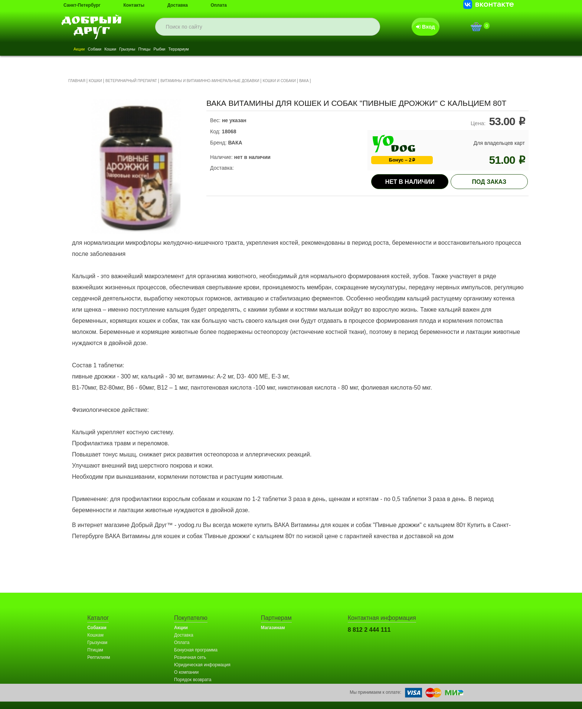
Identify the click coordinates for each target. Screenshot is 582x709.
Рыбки (212, 50)
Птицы (188, 50)
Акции (83, 50)
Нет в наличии (410, 182)
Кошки (133, 50)
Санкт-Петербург (82, 5)
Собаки (108, 50)
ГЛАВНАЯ (76, 81)
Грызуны (161, 50)
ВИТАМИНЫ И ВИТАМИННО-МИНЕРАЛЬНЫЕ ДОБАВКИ (209, 81)
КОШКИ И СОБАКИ (279, 81)
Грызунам (97, 642)
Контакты (133, 5)
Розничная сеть (190, 657)
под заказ (489, 182)
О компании (186, 672)
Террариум (242, 50)
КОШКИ (95, 81)
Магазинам (273, 627)
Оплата (219, 5)
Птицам (95, 650)
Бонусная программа (196, 650)
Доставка (177, 5)
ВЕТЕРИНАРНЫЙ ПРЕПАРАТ (131, 81)
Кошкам (95, 635)
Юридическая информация (202, 664)
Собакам (97, 627)
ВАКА (304, 81)
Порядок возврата (192, 679)
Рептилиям (98, 657)
